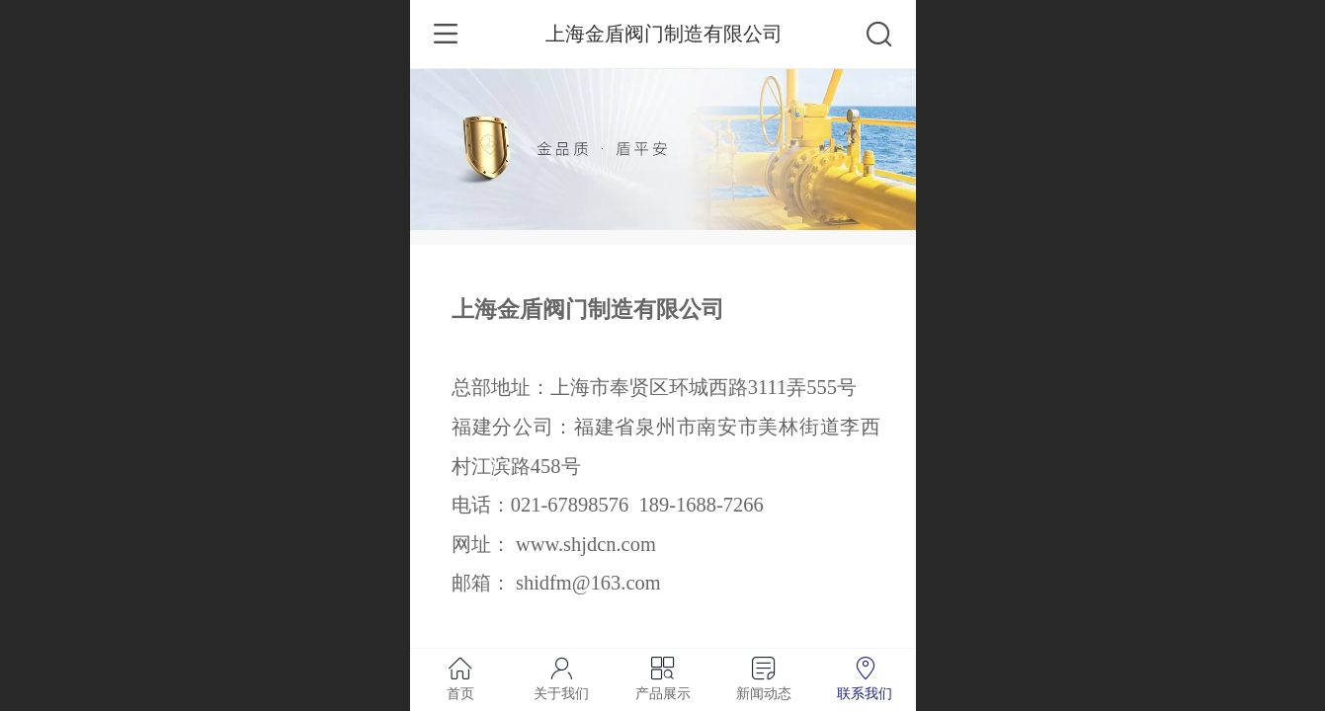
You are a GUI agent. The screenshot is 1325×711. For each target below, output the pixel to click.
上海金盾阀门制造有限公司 (664, 33)
